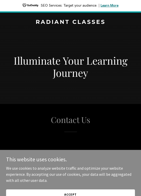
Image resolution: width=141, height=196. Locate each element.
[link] (70, 22)
